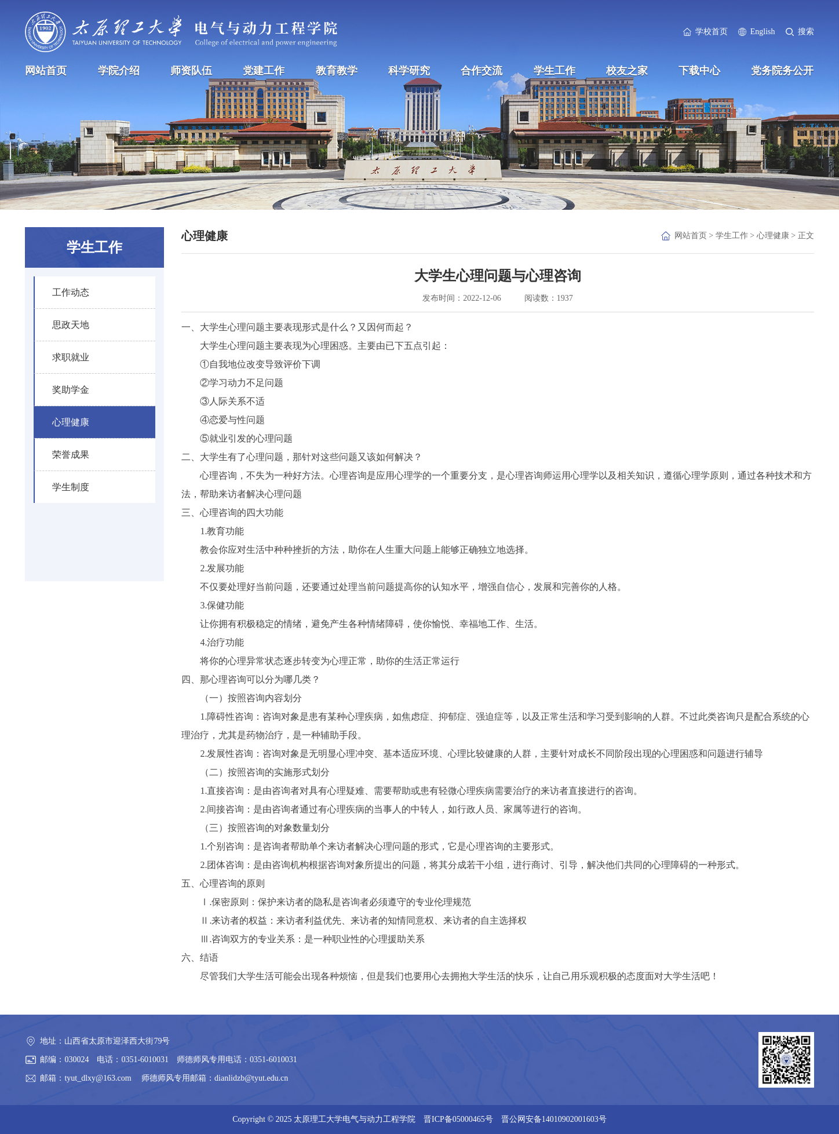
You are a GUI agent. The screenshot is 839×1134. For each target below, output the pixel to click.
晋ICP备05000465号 (458, 1119)
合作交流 (481, 70)
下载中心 (699, 70)
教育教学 (337, 70)
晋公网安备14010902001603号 (554, 1119)
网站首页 (46, 70)
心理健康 (773, 235)
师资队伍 (191, 70)
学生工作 (554, 70)
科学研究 (409, 70)
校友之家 (627, 70)
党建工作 (263, 70)
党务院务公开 (782, 70)
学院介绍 (119, 70)
